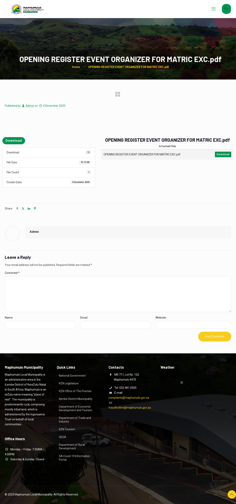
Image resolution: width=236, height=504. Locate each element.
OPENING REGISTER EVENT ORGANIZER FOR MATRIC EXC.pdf (128, 67)
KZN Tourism (67, 429)
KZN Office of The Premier (75, 391)
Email (84, 317)
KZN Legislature (69, 383)
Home (76, 67)
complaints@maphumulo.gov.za (129, 397)
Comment (12, 272)
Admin (30, 105)
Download (14, 140)
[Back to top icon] (232, 494)
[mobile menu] (213, 9)
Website (161, 317)
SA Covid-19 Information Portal (74, 458)
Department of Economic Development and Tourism (75, 408)
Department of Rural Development (72, 446)
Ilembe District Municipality (75, 398)
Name (9, 317)
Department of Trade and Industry (75, 419)
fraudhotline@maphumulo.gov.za (130, 407)
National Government (72, 375)
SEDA (62, 437)
